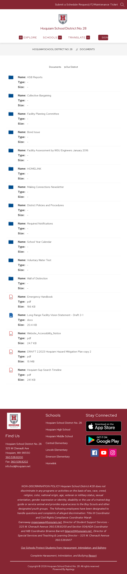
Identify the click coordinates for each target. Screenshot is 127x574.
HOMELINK (34, 168)
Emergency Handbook (40, 296)
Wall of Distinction (37, 278)
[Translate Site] (78, 37)
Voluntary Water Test (39, 260)
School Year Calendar (39, 242)
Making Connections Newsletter (45, 187)
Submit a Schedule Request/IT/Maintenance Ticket (86, 4)
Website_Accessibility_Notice (44, 333)
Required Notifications (40, 223)
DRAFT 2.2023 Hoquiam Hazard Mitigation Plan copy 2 (59, 351)
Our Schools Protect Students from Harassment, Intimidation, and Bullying (63, 547)
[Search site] (122, 5)
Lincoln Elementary (56, 450)
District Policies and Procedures (45, 205)
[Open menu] (28, 37)
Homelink (51, 463)
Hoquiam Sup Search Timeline (44, 370)
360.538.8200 (14, 457)
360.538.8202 (19, 461)
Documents (87, 49)
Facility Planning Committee (43, 114)
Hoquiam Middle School (59, 436)
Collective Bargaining (39, 95)
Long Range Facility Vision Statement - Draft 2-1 (55, 315)
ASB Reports (34, 77)
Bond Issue (33, 132)
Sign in (105, 37)
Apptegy (70, 569)
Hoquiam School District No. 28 (52, 49)
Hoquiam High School (58, 429)
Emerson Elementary (58, 456)
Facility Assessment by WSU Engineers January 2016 (57, 150)
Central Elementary (57, 443)
